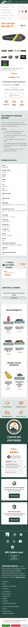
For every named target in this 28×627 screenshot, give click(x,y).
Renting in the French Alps (9, 586)
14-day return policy (21, 105)
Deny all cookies (16, 625)
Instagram (14, 534)
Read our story (20, 577)
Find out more (14, 496)
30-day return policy (21, 416)
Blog (7, 534)
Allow (5, 64)
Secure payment (7, 611)
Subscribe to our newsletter (14, 557)
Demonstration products (9, 603)
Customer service (7, 407)
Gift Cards (5, 601)
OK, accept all (6, 625)
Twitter (14, 541)
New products (6, 591)
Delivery (5, 609)
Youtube (20, 541)
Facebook (21, 534)
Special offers (6, 596)
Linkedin (12, 547)
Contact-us (5, 588)
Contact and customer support (11, 606)
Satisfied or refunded (8, 613)
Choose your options (8, 84)
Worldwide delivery (14, 105)
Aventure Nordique (10, 566)
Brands (4, 584)
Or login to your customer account (14, 89)
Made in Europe (7, 594)
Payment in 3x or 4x (6, 105)
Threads (7, 541)
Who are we (6, 581)
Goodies (5, 598)
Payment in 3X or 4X (21, 407)
